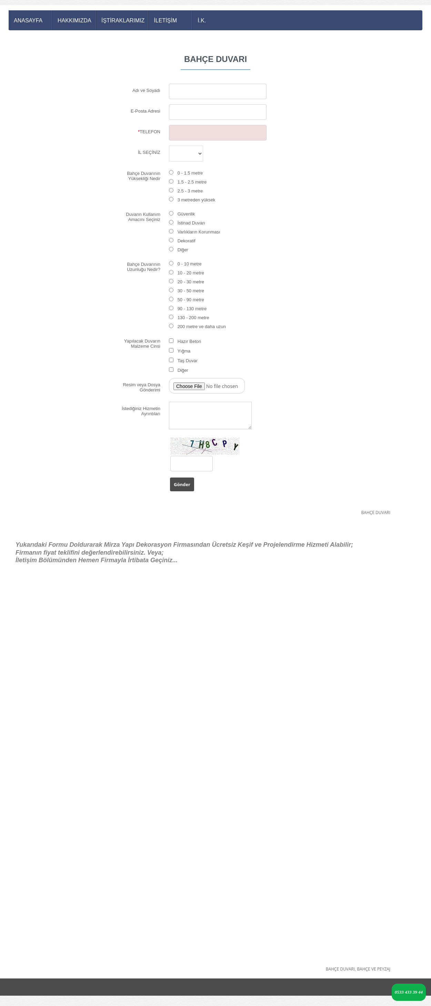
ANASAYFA (28, 20)
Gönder (182, 484)
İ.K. (202, 20)
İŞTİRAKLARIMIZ (122, 20)
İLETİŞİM (165, 20)
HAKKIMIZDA (74, 20)
